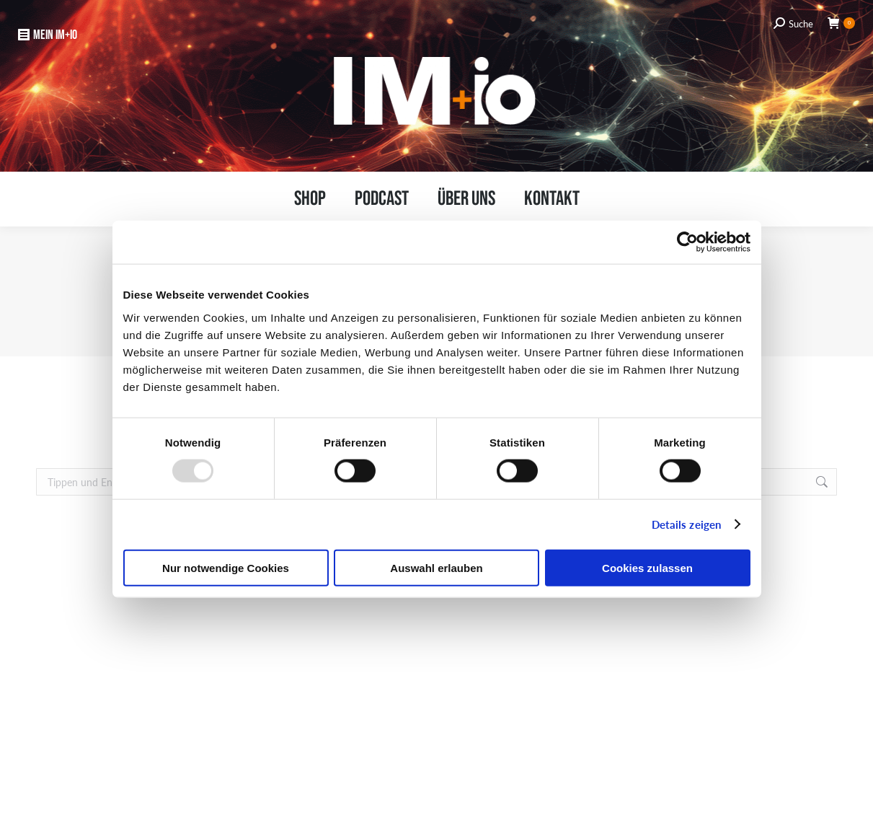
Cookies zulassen (647, 567)
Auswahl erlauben (436, 567)
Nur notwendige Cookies (225, 567)
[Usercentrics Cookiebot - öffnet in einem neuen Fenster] (687, 242)
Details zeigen (686, 524)
